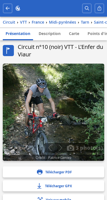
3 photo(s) (85, 147)
